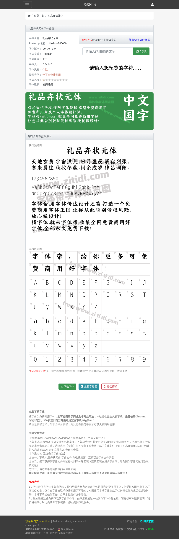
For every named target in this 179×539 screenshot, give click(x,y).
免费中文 (39, 15)
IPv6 (151, 529)
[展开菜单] (27, 4)
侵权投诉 (110, 386)
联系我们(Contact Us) (38, 521)
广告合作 (132, 521)
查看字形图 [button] (89, 386)
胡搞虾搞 (48, 84)
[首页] (29, 16)
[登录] (152, 4)
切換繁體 (147, 521)
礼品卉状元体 (55, 15)
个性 (45, 69)
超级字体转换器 (139, 39)
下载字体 (67, 386)
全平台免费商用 (52, 74)
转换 (141, 51)
